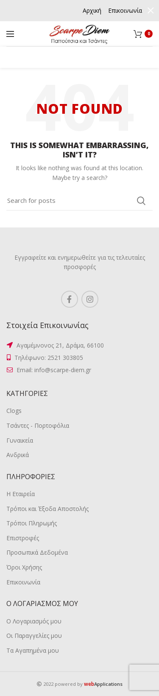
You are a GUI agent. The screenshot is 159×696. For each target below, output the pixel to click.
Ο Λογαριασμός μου (33, 621)
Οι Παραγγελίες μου (34, 635)
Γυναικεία (19, 440)
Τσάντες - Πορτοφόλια (37, 425)
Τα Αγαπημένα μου (32, 650)
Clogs (14, 411)
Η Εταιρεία (20, 494)
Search (141, 200)
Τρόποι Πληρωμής (31, 523)
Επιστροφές (22, 538)
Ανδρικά (17, 455)
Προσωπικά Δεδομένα (37, 552)
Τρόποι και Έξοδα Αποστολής (47, 509)
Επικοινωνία (23, 582)
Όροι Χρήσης (24, 567)
